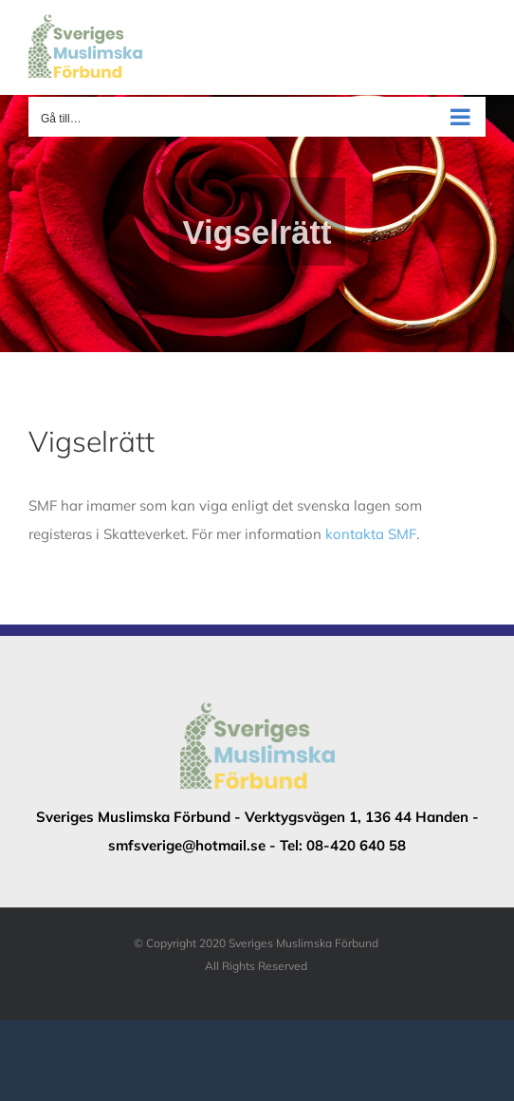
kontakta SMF (370, 534)
